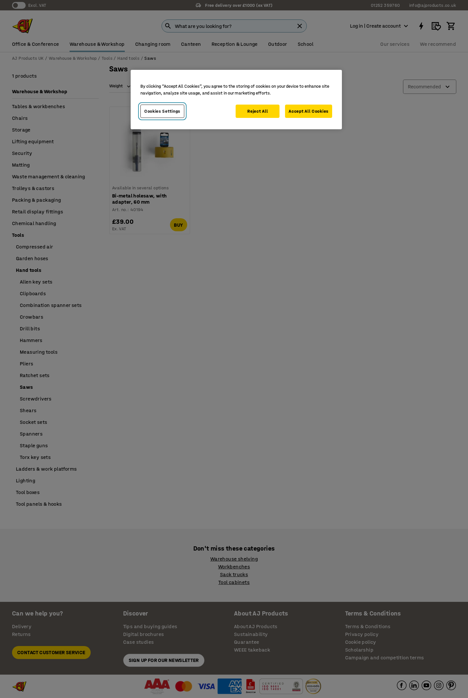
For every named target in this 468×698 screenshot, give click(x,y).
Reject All (257, 111)
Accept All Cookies (309, 111)
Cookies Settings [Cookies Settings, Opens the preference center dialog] (162, 111)
